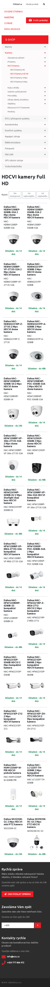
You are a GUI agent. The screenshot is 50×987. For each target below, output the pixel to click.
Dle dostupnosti (15, 194)
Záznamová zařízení (16, 58)
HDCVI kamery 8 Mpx (18, 82)
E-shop (10, 39)
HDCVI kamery (13, 66)
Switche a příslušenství (17, 92)
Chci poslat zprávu (17, 894)
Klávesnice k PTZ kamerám (19, 108)
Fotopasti (9, 148)
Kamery (8, 53)
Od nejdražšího (42, 194)
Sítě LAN (9, 154)
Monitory (11, 112)
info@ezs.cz (11, 957)
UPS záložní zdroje (14, 160)
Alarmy (8, 47)
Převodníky (12, 96)
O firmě (8, 23)
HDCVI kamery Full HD (19, 74)
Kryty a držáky (13, 88)
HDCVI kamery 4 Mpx (18, 78)
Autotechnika (11, 124)
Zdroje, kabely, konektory (18, 100)
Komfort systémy (13, 130)
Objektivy (11, 104)
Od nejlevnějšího (28, 194)
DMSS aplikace (12, 29)
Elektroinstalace (12, 142)
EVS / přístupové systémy (17, 118)
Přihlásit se (17, 4)
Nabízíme (9, 17)
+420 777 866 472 (13, 963)
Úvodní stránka (13, 11)
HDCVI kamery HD (17, 70)
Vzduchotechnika (13, 166)
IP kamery (11, 62)
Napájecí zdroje (12, 136)
